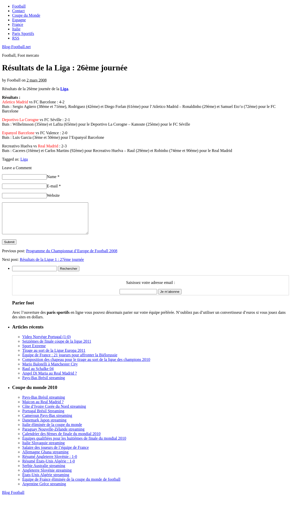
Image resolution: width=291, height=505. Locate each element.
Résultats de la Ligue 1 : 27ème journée (52, 265)
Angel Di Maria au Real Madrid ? (49, 379)
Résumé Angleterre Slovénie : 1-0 (49, 462)
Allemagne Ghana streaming (45, 458)
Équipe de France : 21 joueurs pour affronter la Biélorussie (69, 361)
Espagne (19, 20)
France (17, 24)
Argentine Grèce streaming (44, 490)
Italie (16, 29)
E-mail (54, 186)
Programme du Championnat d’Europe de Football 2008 (71, 257)
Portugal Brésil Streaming (43, 417)
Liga (24, 159)
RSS (15, 38)
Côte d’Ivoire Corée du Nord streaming (54, 412)
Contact (18, 11)
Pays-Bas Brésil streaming (43, 384)
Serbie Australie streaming (43, 472)
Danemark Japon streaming (44, 426)
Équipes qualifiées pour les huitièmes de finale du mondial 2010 (74, 444)
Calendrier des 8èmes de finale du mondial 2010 (61, 440)
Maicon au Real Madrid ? (43, 408)
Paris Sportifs (23, 33)
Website (53, 195)
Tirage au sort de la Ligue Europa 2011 (53, 356)
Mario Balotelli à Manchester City (50, 370)
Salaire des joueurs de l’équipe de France (55, 453)
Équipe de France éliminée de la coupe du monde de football (71, 485)
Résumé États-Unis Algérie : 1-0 (48, 467)
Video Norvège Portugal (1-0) (46, 343)
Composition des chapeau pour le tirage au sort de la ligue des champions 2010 (86, 365)
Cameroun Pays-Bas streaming (47, 421)
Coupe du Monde (26, 15)
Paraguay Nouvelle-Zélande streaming (53, 435)
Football (19, 6)
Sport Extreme (34, 352)
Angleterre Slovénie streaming (47, 476)
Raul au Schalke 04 (38, 375)
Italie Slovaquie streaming (43, 449)
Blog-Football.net (16, 47)
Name (53, 176)
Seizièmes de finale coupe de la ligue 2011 (56, 347)
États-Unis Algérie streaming (45, 481)
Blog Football (13, 498)
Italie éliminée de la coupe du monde (52, 431)
